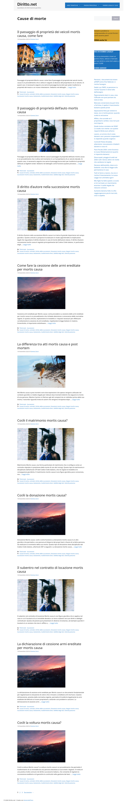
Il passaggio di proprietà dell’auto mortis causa (47, 110)
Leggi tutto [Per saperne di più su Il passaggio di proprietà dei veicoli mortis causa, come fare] (72, 87)
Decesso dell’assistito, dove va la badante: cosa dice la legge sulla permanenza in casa (106, 167)
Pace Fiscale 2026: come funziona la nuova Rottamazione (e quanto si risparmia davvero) (106, 152)
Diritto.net (27, 4)
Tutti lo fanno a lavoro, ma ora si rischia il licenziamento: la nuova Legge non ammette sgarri (106, 175)
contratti (32, 94)
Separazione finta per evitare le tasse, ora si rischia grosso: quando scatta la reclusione (107, 113)
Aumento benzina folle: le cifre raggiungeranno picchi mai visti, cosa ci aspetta (105, 193)
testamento (36, 96)
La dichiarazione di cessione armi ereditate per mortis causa (49, 646)
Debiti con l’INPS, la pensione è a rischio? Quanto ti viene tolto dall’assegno (106, 89)
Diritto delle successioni (42, 94)
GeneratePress (28, 800)
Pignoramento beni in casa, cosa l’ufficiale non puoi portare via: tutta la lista (106, 97)
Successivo (29, 792)
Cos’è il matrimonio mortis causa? (42, 420)
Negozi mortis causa (72, 94)
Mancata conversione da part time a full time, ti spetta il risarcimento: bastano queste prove (106, 105)
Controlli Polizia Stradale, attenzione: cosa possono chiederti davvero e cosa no (106, 144)
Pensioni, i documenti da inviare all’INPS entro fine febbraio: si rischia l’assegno (105, 81)
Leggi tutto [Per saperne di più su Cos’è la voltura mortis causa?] (76, 774)
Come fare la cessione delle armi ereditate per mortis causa (48, 267)
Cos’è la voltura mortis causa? (39, 722)
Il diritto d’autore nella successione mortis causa (48, 189)
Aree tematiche (74, 5)
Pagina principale (92, 5)
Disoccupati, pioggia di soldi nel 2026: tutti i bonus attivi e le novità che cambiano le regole (106, 159)
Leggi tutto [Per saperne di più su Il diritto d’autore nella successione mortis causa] (27, 244)
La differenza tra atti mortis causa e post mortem (47, 346)
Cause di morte (24, 94)
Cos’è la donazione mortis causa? (41, 495)
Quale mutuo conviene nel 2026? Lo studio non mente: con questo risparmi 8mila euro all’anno (106, 128)
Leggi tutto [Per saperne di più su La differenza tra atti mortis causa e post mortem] (76, 399)
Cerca (116, 18)
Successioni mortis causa (25, 96)
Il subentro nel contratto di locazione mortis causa (50, 569)
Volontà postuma (70, 96)
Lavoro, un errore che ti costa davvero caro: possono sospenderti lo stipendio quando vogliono (107, 136)
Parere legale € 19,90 (110, 5)
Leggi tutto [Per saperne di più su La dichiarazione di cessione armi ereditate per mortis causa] (45, 702)
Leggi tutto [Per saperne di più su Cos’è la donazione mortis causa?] (78, 547)
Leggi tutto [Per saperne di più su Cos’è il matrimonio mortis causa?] (26, 474)
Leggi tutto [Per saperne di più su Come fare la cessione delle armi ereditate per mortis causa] (52, 323)
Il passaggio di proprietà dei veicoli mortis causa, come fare (48, 34)
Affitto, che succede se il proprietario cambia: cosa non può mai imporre (106, 120)
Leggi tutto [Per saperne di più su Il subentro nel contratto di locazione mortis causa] (54, 623)
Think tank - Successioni (26, 92)
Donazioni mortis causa (58, 94)
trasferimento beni (47, 96)
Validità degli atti (58, 96)
